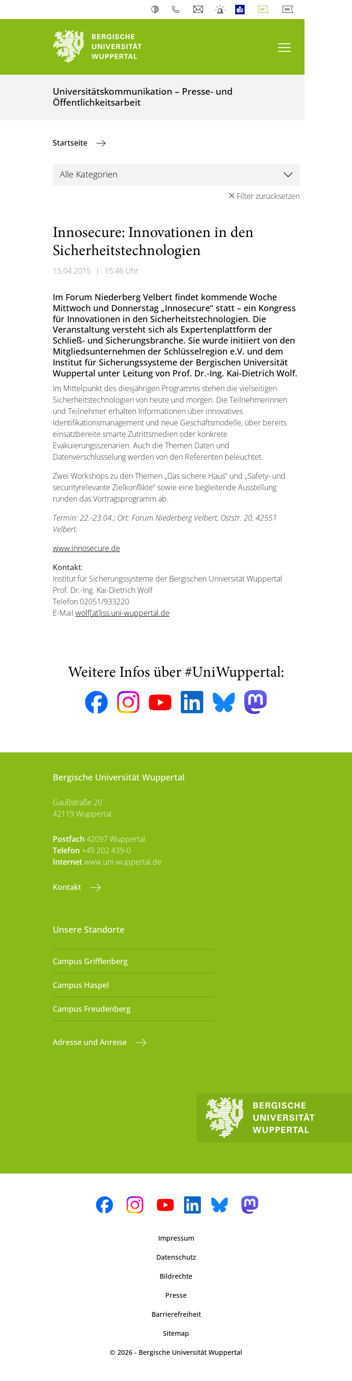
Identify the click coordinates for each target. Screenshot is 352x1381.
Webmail (199, 9)
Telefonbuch (178, 9)
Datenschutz (176, 1257)
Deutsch (265, 9)
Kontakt (68, 887)
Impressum (176, 1238)
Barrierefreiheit (176, 1314)
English (289, 9)
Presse (176, 1295)
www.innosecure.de (86, 548)
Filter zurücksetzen (268, 196)
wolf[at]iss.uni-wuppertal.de (123, 613)
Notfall (221, 9)
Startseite (71, 143)
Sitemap (176, 1333)
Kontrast (157, 9)
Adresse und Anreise (91, 1042)
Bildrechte (176, 1276)
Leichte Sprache (242, 9)
